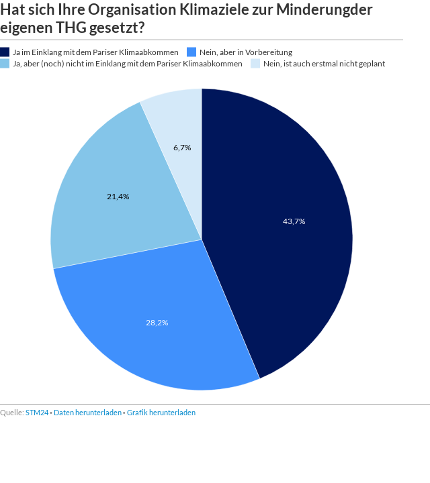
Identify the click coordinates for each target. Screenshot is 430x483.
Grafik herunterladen (161, 412)
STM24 (37, 412)
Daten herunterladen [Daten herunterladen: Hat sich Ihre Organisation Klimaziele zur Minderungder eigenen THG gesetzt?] (88, 412)
